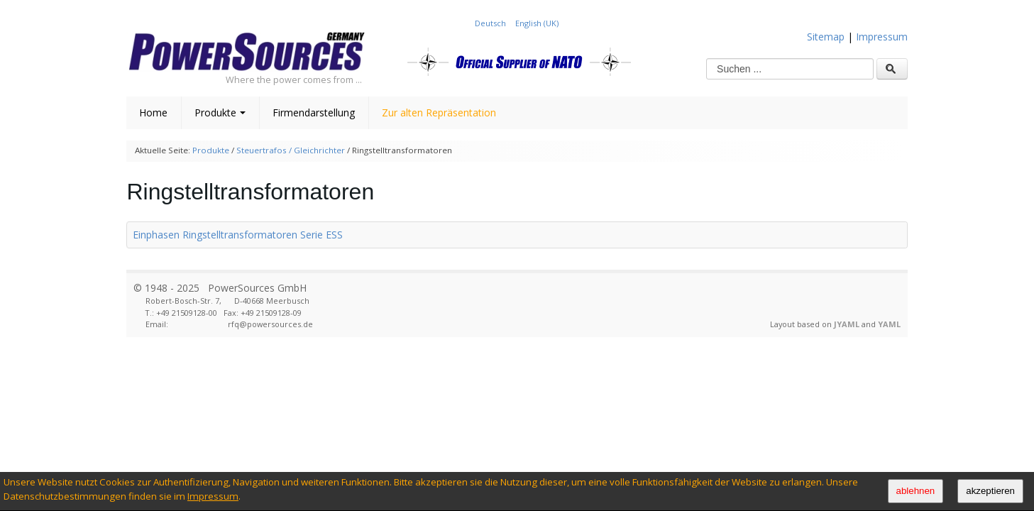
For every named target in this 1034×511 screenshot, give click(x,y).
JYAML (846, 324)
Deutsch (491, 23)
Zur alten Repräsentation (439, 112)
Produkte (220, 112)
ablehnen (915, 490)
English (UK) (537, 23)
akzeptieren (990, 490)
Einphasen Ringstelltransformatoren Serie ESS (238, 234)
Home (153, 112)
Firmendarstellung (314, 112)
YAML (889, 324)
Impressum (212, 496)
